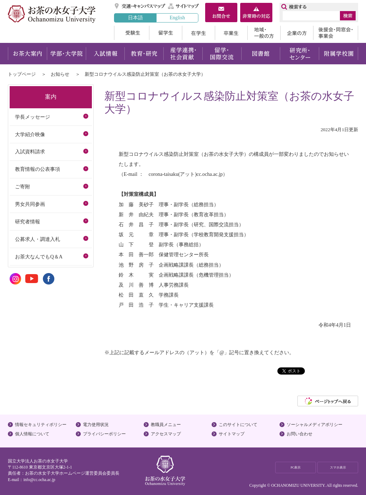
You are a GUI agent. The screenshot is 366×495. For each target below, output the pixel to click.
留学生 (165, 33)
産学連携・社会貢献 (182, 53)
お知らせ (60, 74)
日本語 (135, 17)
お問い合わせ (299, 434)
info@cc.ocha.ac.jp (39, 479)
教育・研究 (143, 53)
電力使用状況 (96, 424)
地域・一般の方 (263, 33)
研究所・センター (299, 53)
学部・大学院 (66, 53)
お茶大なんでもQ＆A (38, 256)
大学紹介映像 (30, 134)
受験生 (131, 33)
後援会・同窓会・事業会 (335, 33)
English (177, 17)
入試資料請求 (30, 151)
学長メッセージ (32, 117)
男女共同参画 (30, 204)
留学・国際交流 (221, 53)
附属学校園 (338, 53)
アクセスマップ (166, 434)
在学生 (198, 33)
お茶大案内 (27, 53)
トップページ (22, 74)
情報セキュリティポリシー (40, 424)
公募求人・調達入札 (37, 239)
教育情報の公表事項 (37, 169)
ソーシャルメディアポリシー (314, 424)
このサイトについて (238, 424)
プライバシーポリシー (104, 434)
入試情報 (105, 53)
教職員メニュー (166, 424)
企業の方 (296, 33)
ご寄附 (22, 186)
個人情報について (32, 434)
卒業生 (231, 33)
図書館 (260, 53)
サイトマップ (184, 6)
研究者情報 (27, 221)
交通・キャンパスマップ (140, 6)
